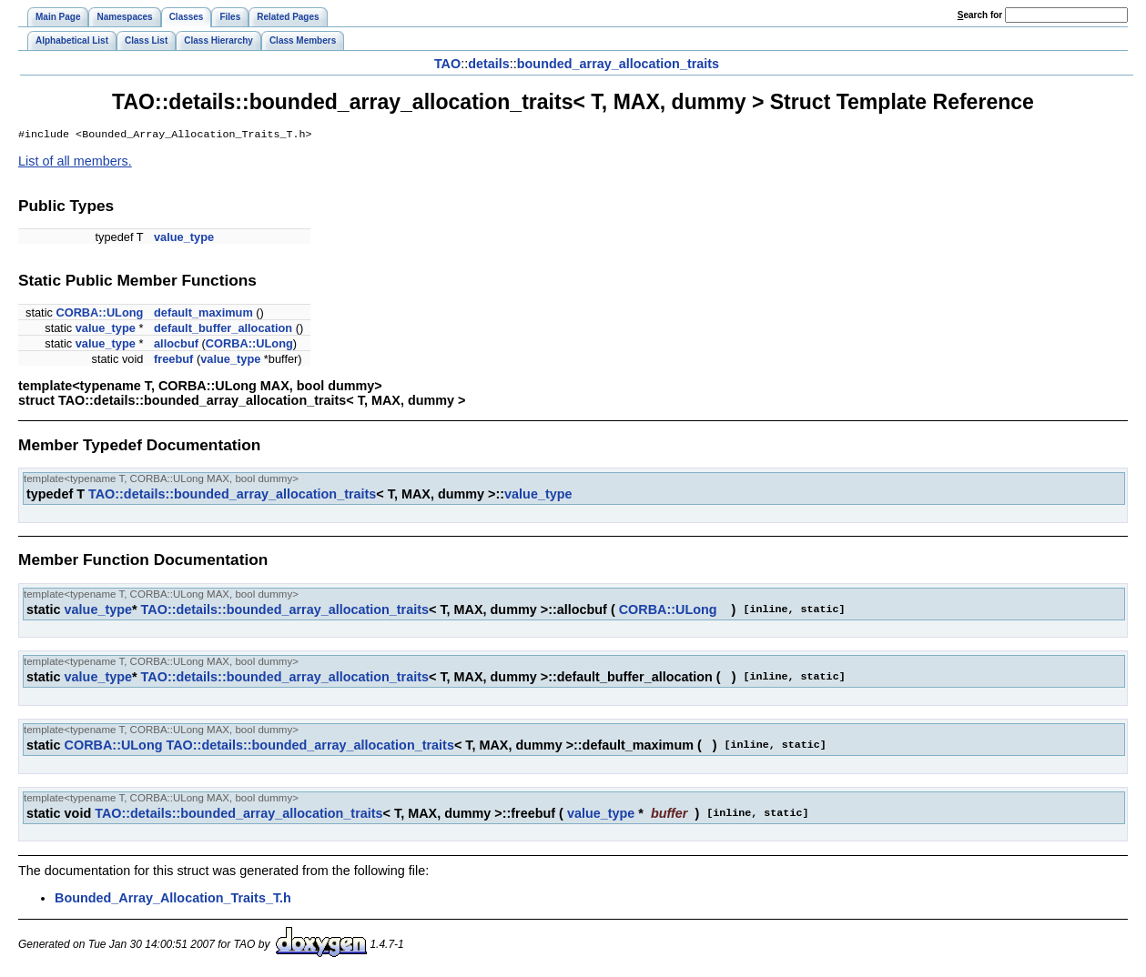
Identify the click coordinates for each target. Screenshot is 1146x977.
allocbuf (176, 345)
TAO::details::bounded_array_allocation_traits (232, 495)
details (489, 63)
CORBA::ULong (99, 314)
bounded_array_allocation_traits (618, 63)
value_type (184, 239)
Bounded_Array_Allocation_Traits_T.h (173, 899)
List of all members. (75, 163)
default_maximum (203, 314)
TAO (447, 63)
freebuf (173, 361)
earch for (980, 15)
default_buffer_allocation (223, 330)
